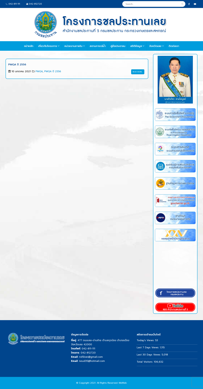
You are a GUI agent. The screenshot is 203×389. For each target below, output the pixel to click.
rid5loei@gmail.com (91, 357)
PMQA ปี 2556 (17, 64)
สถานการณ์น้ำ (98, 46)
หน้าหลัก (28, 46)
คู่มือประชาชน (118, 46)
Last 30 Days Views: (149, 354)
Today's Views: (146, 340)
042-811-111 (88, 348)
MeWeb (123, 383)
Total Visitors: (145, 362)
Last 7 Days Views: (148, 347)
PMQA (39, 71)
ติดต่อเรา (174, 46)
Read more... (138, 72)
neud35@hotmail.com (92, 361)
